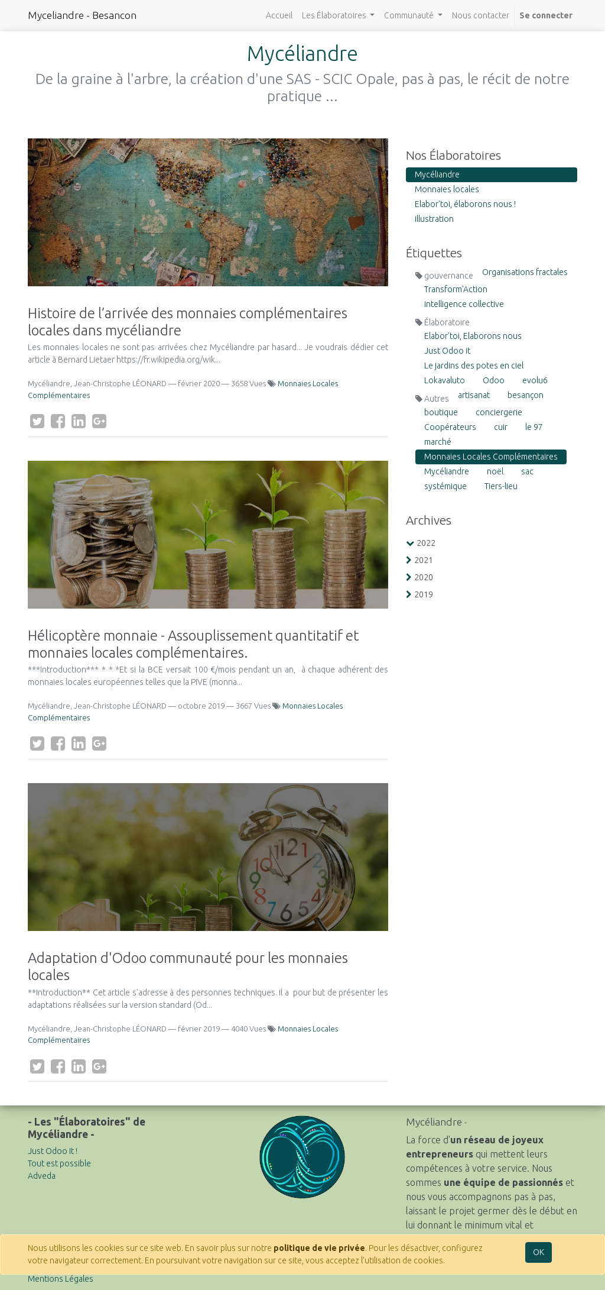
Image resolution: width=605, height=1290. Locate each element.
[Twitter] (37, 421)
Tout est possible (59, 1163)
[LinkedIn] (78, 421)
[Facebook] (58, 421)
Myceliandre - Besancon (82, 15)
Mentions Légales (60, 1278)
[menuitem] (279, 16)
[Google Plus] (99, 421)
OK (538, 1252)
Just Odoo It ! (52, 1151)
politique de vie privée (319, 1248)
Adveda (42, 1176)
